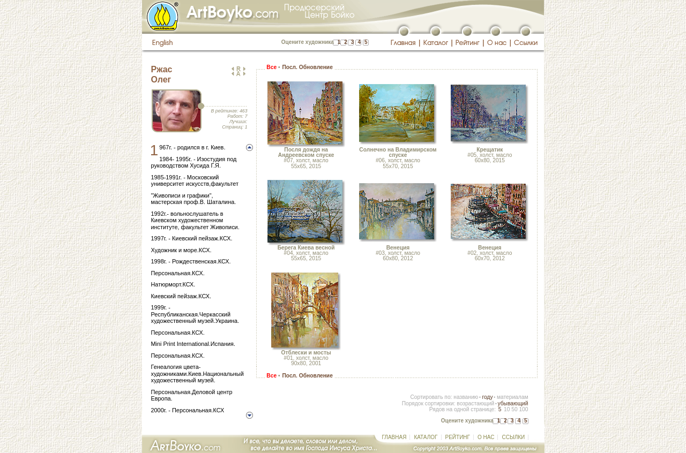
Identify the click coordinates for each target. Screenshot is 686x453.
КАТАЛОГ (425, 437)
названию (465, 397)
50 (514, 409)
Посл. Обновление (307, 67)
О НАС (486, 437)
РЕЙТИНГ (457, 437)
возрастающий (475, 403)
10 (507, 409)
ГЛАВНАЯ (394, 437)
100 (523, 409)
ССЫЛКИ (513, 437)
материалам (512, 397)
